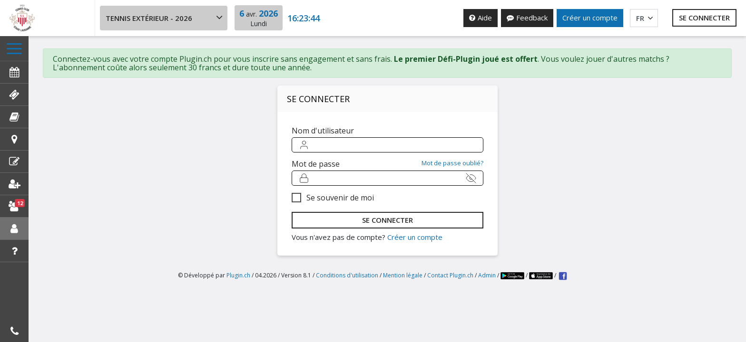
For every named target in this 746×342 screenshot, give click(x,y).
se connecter (387, 226)
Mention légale (402, 289)
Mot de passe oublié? (452, 169)
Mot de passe (316, 170)
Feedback (527, 17)
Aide (480, 17)
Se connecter (704, 17)
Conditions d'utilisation (347, 289)
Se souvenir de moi (340, 204)
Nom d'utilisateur (323, 137)
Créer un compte (590, 17)
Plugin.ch (238, 289)
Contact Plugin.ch (450, 289)
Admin (487, 289)
